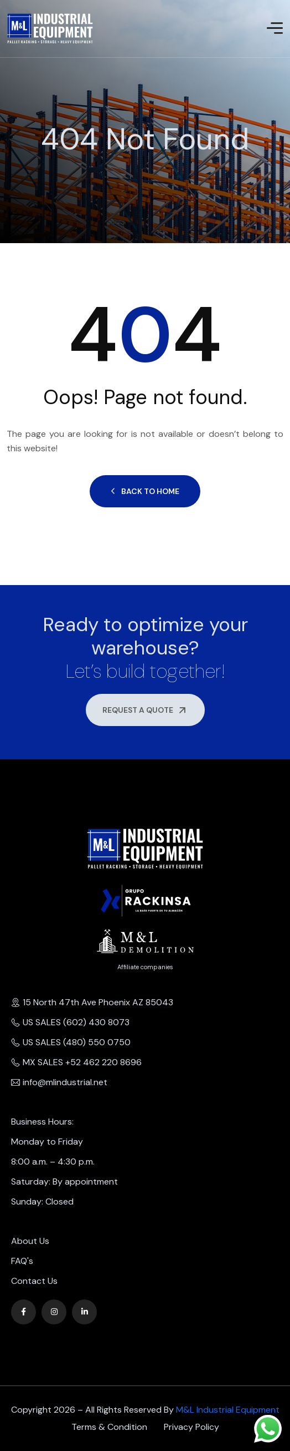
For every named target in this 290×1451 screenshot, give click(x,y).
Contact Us (34, 1281)
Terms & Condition (109, 1427)
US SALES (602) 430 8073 (70, 1022)
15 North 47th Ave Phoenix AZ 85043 (92, 1002)
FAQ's (22, 1261)
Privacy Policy (191, 1427)
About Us (30, 1241)
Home (8, 164)
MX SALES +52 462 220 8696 (76, 1062)
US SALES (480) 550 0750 (71, 1042)
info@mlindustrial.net (59, 1082)
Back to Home (145, 491)
